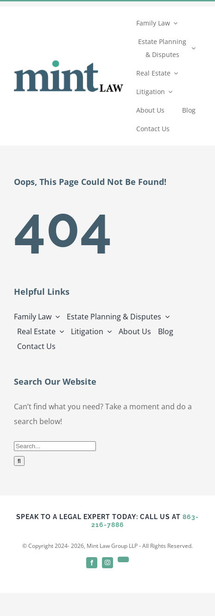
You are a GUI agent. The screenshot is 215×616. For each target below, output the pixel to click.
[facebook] (91, 562)
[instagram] (107, 562)
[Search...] (55, 446)
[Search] (19, 461)
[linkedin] (123, 559)
